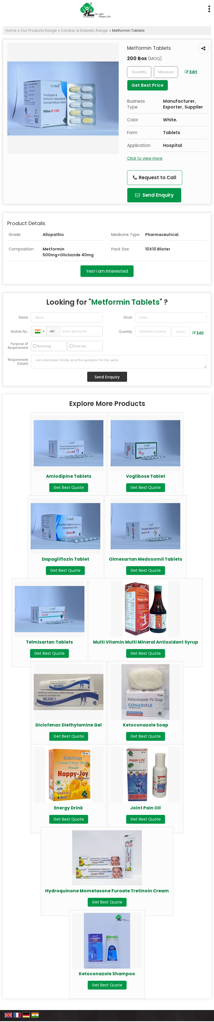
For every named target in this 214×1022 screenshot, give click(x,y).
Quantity (125, 331)
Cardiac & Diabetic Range (84, 30)
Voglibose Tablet (145, 476)
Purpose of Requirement (18, 346)
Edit (191, 72)
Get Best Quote (69, 487)
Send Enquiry (154, 195)
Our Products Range (39, 30)
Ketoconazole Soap (145, 725)
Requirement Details (18, 362)
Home (11, 30)
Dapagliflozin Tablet (65, 559)
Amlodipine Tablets (68, 476)
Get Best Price (148, 85)
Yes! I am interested (107, 271)
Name (23, 317)
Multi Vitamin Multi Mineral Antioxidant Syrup (145, 642)
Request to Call (154, 177)
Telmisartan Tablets (49, 642)
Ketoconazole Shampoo (107, 974)
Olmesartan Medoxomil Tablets (145, 559)
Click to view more (144, 158)
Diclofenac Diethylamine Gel (68, 725)
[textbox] (166, 72)
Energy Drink (68, 808)
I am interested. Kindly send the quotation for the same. (119, 361)
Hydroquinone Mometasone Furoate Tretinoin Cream (107, 891)
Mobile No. (19, 331)
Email (128, 317)
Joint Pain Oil (145, 808)
